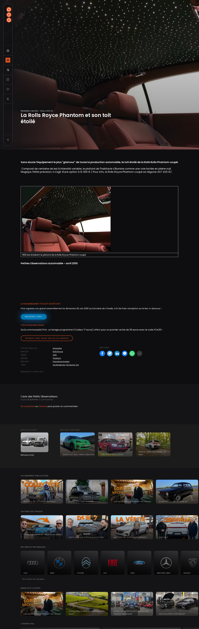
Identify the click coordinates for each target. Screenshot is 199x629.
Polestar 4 (163, 537)
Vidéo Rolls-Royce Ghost (112, 454)
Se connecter (28, 406)
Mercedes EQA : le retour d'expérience (130, 537)
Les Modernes (59, 365)
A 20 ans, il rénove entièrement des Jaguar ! (133, 501)
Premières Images (61, 361)
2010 (55, 355)
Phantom (57, 358)
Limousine (57, 348)
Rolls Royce (58, 351)
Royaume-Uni (72, 365)
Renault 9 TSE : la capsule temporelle (39, 501)
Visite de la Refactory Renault (172, 614)
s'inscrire (42, 406)
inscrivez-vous (34, 316)
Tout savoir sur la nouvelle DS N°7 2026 (86, 537)
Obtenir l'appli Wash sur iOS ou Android (46, 338)
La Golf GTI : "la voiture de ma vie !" (173, 501)
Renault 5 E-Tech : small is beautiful (79, 454)
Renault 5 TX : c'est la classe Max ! (84, 501)
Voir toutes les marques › (33, 579)
